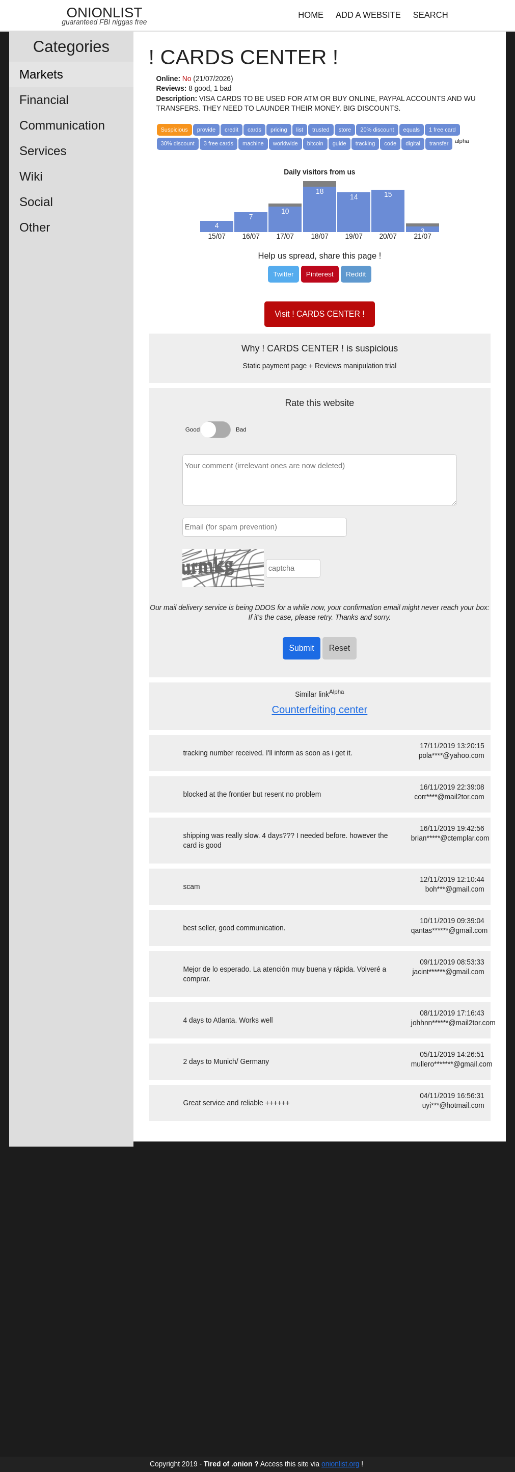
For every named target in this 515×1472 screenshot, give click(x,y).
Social (36, 202)
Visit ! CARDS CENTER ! (319, 314)
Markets (41, 74)
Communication (62, 125)
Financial (44, 100)
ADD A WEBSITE (368, 15)
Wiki (31, 176)
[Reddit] (356, 274)
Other (34, 227)
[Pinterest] (320, 274)
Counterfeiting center (319, 709)
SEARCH (430, 15)
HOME (310, 15)
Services (43, 151)
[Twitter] (283, 274)
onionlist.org (340, 1464)
